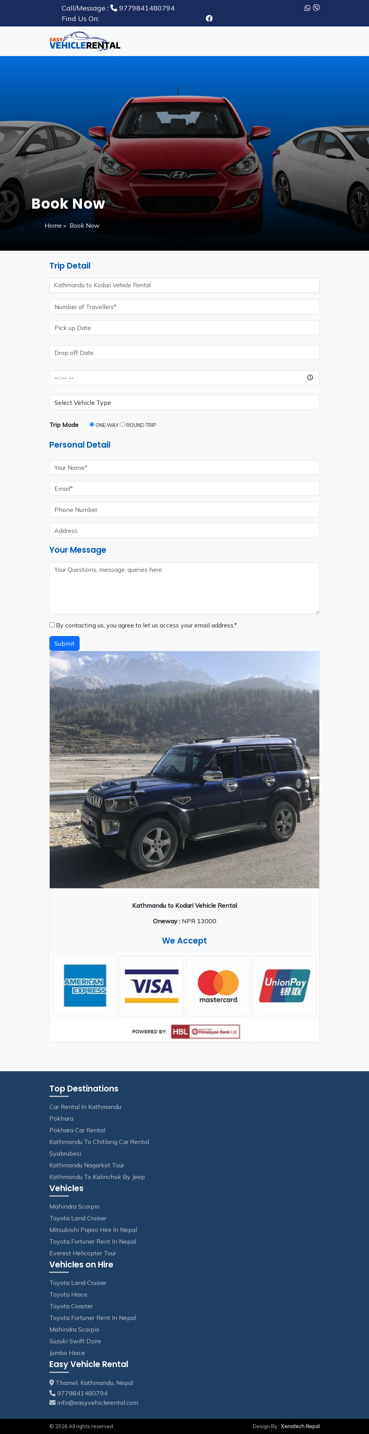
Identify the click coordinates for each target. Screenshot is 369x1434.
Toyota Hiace (68, 1294)
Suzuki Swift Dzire (75, 1341)
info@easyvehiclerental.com (97, 1402)
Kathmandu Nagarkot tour (86, 1165)
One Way (103, 425)
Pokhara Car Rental (77, 1130)
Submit (64, 643)
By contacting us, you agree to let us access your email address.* (143, 625)
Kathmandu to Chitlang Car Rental (99, 1142)
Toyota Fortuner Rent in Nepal (92, 1241)
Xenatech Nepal (300, 1426)
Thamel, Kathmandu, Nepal (91, 1383)
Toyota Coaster (71, 1306)
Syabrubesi (65, 1153)
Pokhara (61, 1118)
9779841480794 (118, 8)
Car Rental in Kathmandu (85, 1107)
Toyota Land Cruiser (77, 1218)
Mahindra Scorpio (74, 1206)
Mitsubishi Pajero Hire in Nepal (93, 1230)
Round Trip (138, 425)
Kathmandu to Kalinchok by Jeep (97, 1177)
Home (54, 225)
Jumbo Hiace (67, 1353)
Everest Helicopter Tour (82, 1253)
